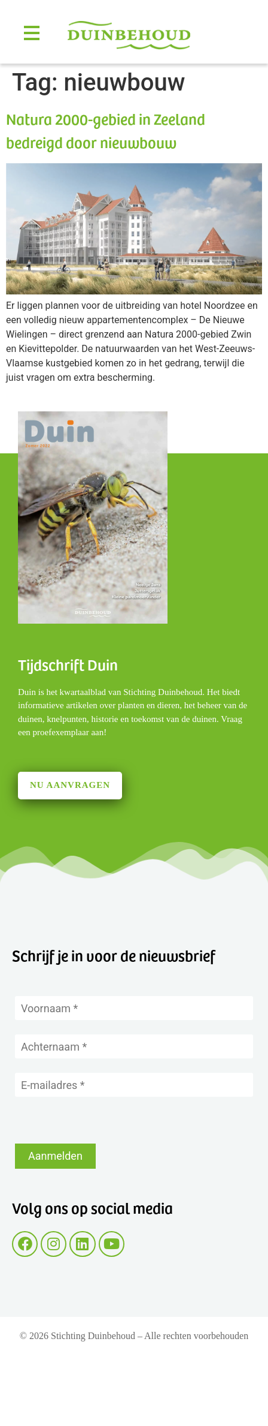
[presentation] (106, 1120)
